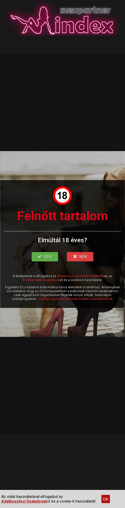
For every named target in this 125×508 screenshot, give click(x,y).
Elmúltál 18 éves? (62, 240)
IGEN (45, 257)
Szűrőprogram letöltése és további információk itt (75, 299)
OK (106, 499)
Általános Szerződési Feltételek (80, 276)
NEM (80, 257)
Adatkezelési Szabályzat (41, 280)
